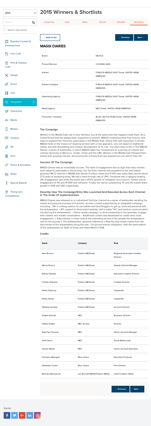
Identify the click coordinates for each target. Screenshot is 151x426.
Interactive (16, 110)
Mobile (14, 129)
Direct (13, 84)
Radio (13, 173)
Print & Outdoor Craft (16, 64)
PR (11, 146)
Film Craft (15, 53)
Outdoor (14, 137)
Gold (67, 22)
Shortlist (121, 22)
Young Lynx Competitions (14, 193)
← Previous (124, 37)
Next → (140, 37)
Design (14, 75)
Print (12, 155)
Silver (85, 22)
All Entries (139, 22)
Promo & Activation (20, 164)
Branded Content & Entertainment (18, 43)
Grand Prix (49, 22)
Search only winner (17, 30)
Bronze (103, 22)
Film (12, 93)
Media (13, 120)
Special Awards (18, 182)
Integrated (15, 102)
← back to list (50, 37)
